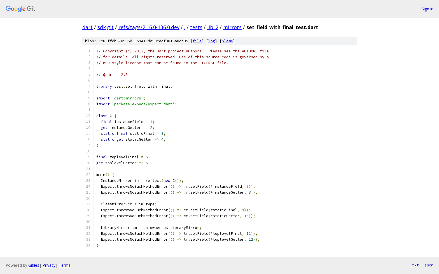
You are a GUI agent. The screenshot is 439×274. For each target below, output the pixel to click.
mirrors (232, 27)
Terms (65, 265)
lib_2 (212, 27)
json (428, 265)
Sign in (427, 8)
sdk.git (105, 27)
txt (415, 265)
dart (87, 27)
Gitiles (33, 265)
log (211, 41)
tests (196, 27)
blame (227, 41)
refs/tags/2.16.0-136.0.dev (148, 27)
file (197, 41)
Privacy (49, 265)
